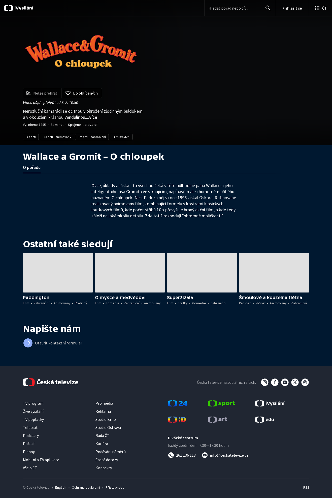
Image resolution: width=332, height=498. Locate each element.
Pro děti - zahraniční (92, 137)
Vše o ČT (30, 467)
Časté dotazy (106, 459)
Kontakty (103, 467)
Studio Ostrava (108, 427)
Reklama (103, 411)
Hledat (266, 10)
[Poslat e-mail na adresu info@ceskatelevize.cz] (225, 455)
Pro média (104, 403)
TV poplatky (33, 419)
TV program (33, 403)
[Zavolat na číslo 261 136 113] (182, 455)
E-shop (29, 451)
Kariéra (101, 443)
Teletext (30, 427)
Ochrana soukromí (86, 487)
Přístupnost (115, 487)
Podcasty (31, 435)
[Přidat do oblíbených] (82, 93)
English (60, 487)
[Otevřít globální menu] (320, 8)
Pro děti (31, 137)
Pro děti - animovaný (57, 137)
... (91, 117)
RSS (306, 487)
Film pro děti (121, 137)
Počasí (28, 443)
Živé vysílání (33, 411)
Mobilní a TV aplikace (41, 459)
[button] (58, 272)
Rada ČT (102, 435)
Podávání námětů (110, 451)
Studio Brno (105, 419)
